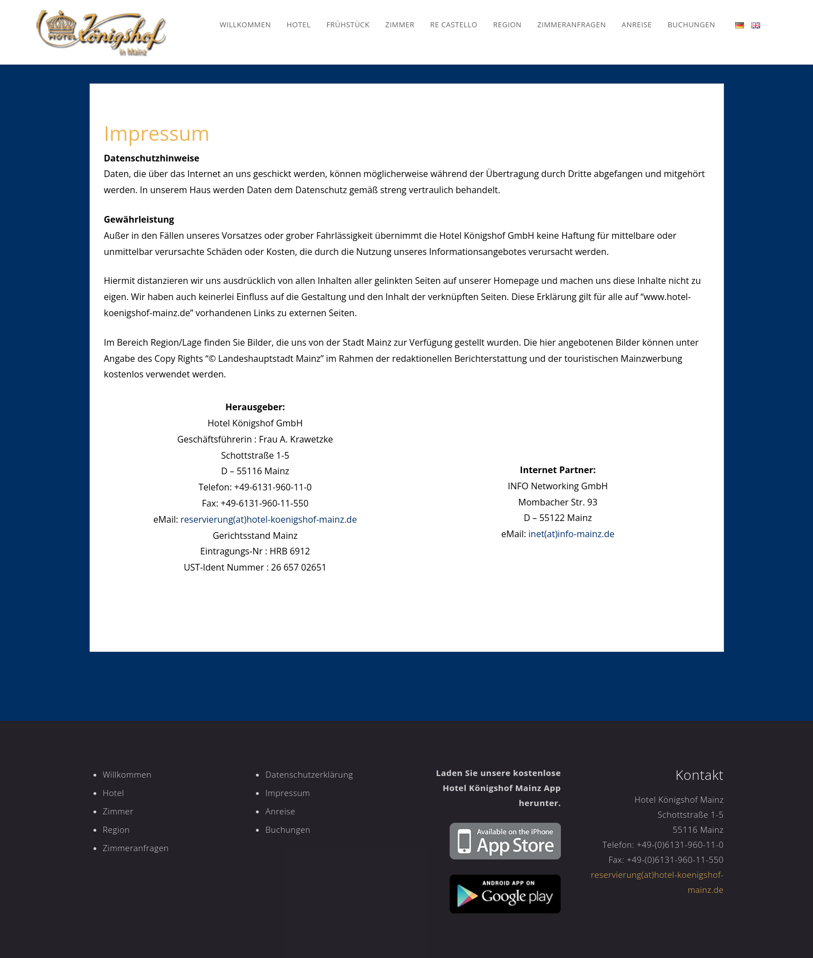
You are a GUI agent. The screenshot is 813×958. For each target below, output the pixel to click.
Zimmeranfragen (571, 24)
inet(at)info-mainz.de (572, 534)
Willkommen (245, 24)
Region (507, 24)
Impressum (287, 792)
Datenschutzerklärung (309, 774)
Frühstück (347, 24)
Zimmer (399, 24)
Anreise (637, 24)
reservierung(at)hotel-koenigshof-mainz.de (268, 519)
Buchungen (691, 24)
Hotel (299, 24)
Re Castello (453, 24)
